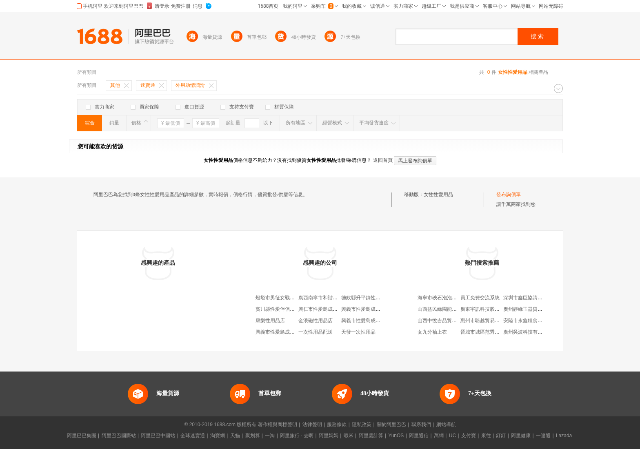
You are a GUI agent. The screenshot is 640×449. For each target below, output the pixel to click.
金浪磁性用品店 (315, 320)
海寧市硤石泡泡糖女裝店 (444, 298)
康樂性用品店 (270, 320)
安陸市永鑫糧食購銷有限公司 (535, 320)
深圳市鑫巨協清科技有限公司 (535, 298)
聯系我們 (421, 424)
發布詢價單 (508, 194)
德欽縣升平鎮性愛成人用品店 (373, 298)
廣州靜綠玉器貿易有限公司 (532, 309)
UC (452, 435)
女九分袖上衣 (432, 332)
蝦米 (348, 435)
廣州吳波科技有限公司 (527, 332)
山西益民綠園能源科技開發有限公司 (457, 309)
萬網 (439, 435)
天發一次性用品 (358, 332)
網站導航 (446, 424)
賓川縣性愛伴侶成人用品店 (285, 309)
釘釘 (501, 435)
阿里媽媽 (328, 435)
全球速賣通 (192, 435)
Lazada (564, 435)
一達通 (543, 435)
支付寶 (468, 435)
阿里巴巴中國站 (158, 435)
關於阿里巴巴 (391, 424)
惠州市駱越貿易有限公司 (487, 320)
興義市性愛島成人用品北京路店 (290, 332)
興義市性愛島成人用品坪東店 (373, 320)
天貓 (235, 435)
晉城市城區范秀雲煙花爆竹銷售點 (497, 332)
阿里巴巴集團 (81, 435)
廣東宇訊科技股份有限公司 (489, 309)
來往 (486, 435)
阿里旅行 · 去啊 (296, 435)
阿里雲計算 (371, 435)
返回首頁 (383, 160)
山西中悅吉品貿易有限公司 (447, 320)
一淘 (270, 435)
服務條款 (337, 424)
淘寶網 (217, 435)
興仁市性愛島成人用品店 (325, 309)
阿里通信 (419, 435)
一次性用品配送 (315, 332)
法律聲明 (312, 424)
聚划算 (252, 435)
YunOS (396, 435)
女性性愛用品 (438, 194)
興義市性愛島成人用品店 (368, 309)
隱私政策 (361, 424)
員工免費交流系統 (480, 298)
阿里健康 (521, 435)
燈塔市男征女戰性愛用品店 (285, 298)
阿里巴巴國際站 (119, 435)
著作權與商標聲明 (277, 424)
